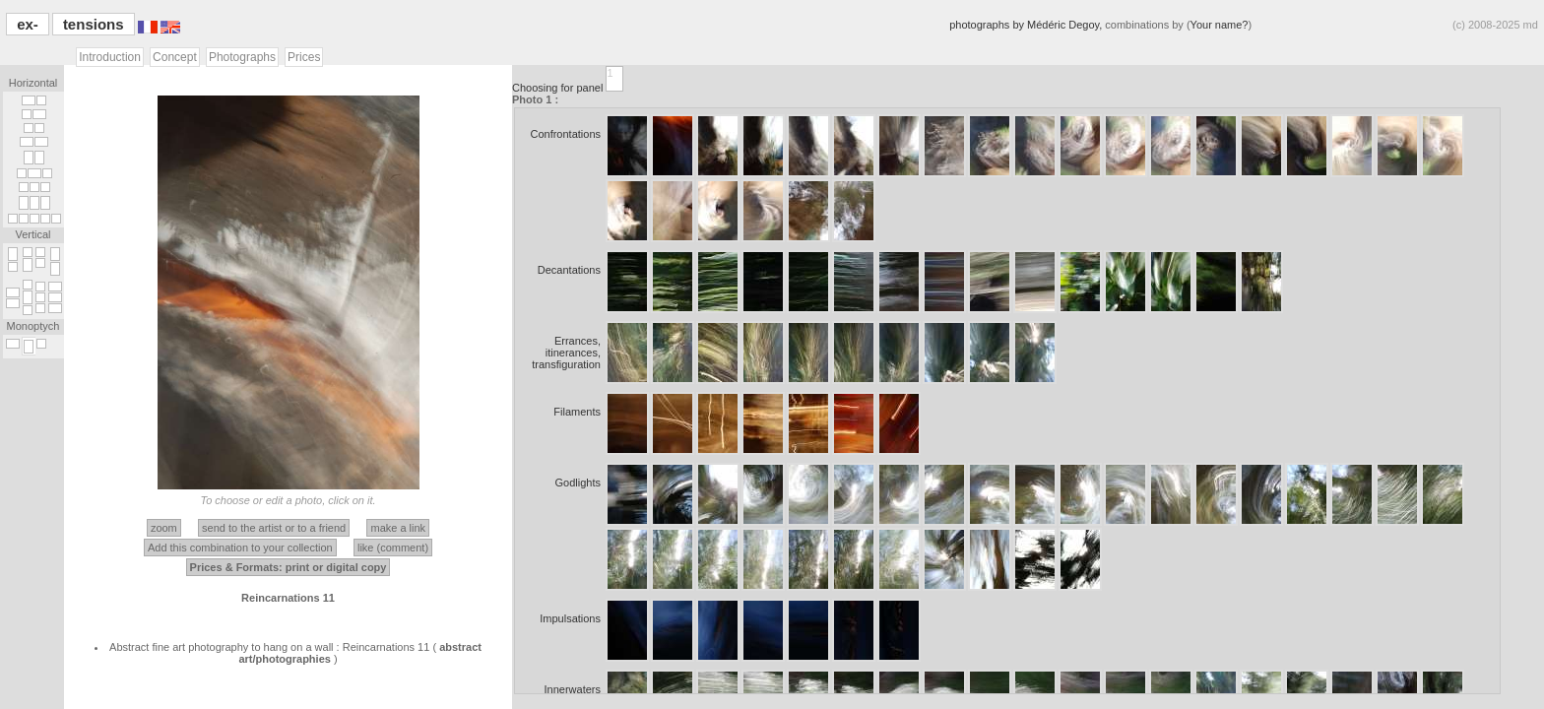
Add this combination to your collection (240, 547)
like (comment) (392, 547)
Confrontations (565, 134)
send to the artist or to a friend (274, 528)
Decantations (569, 270)
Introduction (110, 57)
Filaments (577, 412)
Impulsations (570, 618)
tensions (93, 24)
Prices (304, 57)
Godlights (578, 482)
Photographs (242, 57)
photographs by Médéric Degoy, (1027, 25)
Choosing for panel (559, 88)
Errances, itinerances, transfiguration (566, 352)
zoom (164, 528)
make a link (397, 528)
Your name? (1219, 25)
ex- (27, 24)
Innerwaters (573, 689)
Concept (175, 57)
